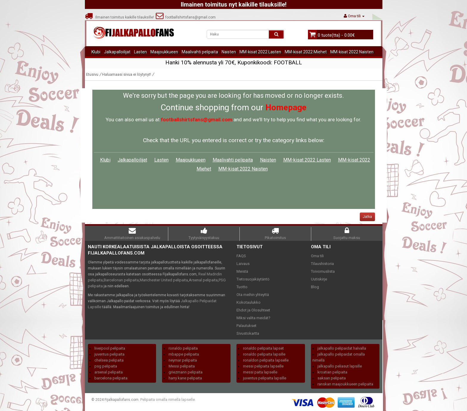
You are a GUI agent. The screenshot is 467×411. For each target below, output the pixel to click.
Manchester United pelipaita (164, 280)
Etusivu (92, 74)
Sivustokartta (247, 333)
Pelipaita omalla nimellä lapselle (167, 399)
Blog (315, 287)
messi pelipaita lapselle (263, 366)
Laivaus (243, 263)
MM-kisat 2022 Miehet (306, 51)
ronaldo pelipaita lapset (263, 348)
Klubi (95, 51)
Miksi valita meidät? (253, 318)
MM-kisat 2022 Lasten (260, 51)
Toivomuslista (323, 271)
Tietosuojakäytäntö (253, 279)
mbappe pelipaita (184, 354)
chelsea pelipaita (109, 360)
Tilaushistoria (322, 263)
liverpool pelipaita (109, 348)
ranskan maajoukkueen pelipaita (345, 384)
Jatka (367, 217)
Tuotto (241, 287)
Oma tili (317, 256)
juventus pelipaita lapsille (264, 378)
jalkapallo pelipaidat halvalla (341, 348)
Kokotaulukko (248, 302)
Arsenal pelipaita (203, 280)
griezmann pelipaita (186, 372)
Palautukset (246, 325)
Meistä (242, 271)
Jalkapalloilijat (117, 51)
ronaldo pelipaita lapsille (264, 354)
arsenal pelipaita (108, 372)
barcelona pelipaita (110, 378)
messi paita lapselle (260, 372)
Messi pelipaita (182, 366)
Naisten (229, 51)
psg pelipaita (105, 366)
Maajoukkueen (164, 51)
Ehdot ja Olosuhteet (253, 310)
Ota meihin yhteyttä (252, 294)
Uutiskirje (319, 279)
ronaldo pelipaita (183, 348)
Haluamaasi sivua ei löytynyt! (126, 74)
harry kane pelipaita (185, 378)
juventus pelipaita (109, 354)
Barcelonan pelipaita (121, 280)
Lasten (140, 51)
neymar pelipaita (183, 360)
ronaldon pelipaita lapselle (266, 360)
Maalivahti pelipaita (200, 51)
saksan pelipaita (331, 378)
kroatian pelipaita (332, 372)
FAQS (241, 256)
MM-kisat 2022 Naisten (351, 51)
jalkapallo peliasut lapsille (339, 366)
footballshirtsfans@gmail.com (186, 17)
